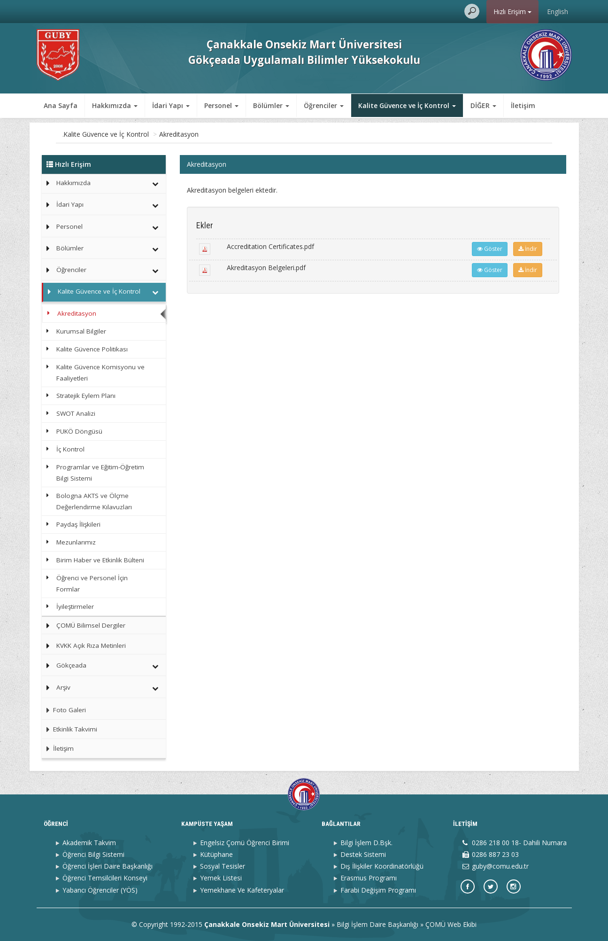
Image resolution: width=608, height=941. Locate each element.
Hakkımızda (73, 183)
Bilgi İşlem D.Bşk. (366, 842)
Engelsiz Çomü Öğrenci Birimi (244, 842)
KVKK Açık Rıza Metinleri (91, 645)
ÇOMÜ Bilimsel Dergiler (90, 625)
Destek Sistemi (363, 854)
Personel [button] (221, 105)
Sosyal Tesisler (222, 866)
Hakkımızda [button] (115, 105)
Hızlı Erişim (512, 11)
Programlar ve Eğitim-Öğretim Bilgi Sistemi (100, 472)
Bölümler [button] (271, 105)
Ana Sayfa (60, 105)
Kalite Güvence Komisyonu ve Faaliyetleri (100, 372)
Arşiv (63, 687)
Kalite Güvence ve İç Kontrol (146, 134)
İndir (527, 249)
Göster (489, 249)
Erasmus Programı (368, 877)
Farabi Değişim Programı (378, 890)
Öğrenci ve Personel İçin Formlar (92, 583)
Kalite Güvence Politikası (92, 349)
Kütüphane (216, 854)
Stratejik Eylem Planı (85, 395)
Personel (69, 226)
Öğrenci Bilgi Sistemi (93, 854)
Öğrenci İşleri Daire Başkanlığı (107, 866)
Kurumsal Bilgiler (81, 331)
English (557, 11)
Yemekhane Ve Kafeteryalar (242, 890)
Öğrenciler (71, 269)
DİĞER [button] (483, 105)
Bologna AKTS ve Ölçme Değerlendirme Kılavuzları (94, 501)
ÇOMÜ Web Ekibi (451, 924)
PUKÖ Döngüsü (79, 431)
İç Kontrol (70, 449)
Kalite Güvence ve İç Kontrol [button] (407, 105)
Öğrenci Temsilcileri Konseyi (104, 877)
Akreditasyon (219, 134)
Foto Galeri (64, 710)
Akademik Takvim (89, 842)
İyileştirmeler (75, 606)
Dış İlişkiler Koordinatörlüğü (381, 866)
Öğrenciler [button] (324, 105)
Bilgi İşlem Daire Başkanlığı (377, 924)
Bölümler (70, 248)
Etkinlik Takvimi (69, 729)
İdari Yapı (70, 204)
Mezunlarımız (76, 542)
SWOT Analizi (75, 413)
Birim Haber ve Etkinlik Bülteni (100, 560)
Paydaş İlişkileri (78, 524)
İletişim (523, 105)
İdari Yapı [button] (171, 105)
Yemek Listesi (221, 877)
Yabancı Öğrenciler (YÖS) (100, 890)
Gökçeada (71, 665)
